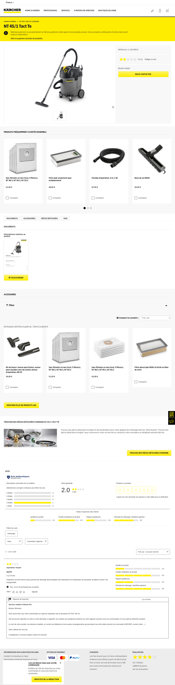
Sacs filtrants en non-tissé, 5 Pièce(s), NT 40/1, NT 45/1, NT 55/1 (22, 162)
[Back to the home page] (13, 10)
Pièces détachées (49, 196)
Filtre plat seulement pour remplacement (60, 162)
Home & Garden (32, 10)
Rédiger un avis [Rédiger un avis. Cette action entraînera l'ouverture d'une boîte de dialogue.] (150, 59)
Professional (50, 10)
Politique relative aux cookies (144, 673)
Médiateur (137, 663)
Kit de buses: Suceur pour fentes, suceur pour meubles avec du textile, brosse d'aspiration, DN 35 (23, 330)
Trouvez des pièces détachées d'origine (149, 408)
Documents (12, 196)
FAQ (91, 663)
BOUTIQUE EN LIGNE (107, 10)
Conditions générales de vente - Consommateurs (16, 620)
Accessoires (29, 196)
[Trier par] (155, 295)
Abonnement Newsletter (99, 660)
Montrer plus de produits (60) (21, 361)
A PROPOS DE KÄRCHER (84, 10)
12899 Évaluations (140, 621)
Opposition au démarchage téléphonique (149, 683)
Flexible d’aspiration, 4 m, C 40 (105, 161)
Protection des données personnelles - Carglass (23, 638)
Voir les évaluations (140, 625)
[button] (84, 186)
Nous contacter (143, 74)
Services (65, 10)
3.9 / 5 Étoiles (138, 618)
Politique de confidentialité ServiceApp (148, 670)
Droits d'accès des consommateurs (146, 676)
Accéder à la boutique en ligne (16, 612)
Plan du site (94, 666)
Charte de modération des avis (145, 679)
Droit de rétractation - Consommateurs (19, 635)
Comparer (12, 173)
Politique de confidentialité (143, 666)
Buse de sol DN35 (142, 161)
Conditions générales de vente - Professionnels (23, 625)
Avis (65, 196)
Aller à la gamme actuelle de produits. (27, 38)
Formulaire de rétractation (20, 645)
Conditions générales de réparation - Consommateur (18, 629)
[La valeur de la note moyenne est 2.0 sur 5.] (130, 59)
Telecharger (16, 255)
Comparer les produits (127, 296)
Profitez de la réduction (46, 679)
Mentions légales (139, 660)
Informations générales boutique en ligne (20, 615)
